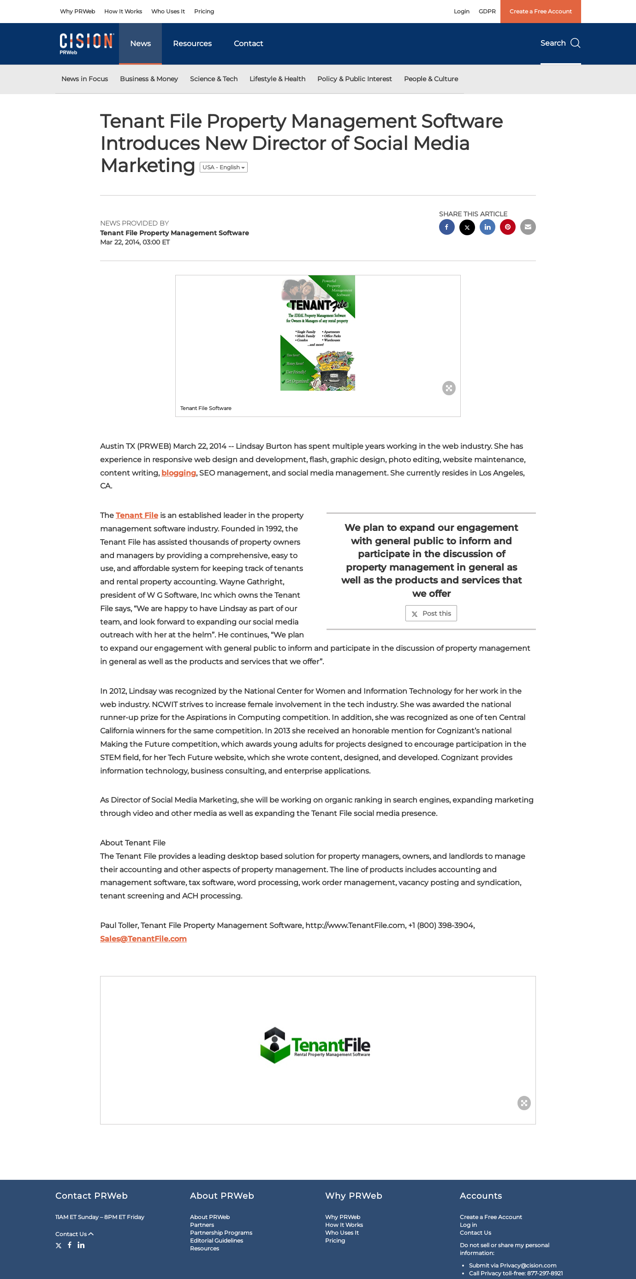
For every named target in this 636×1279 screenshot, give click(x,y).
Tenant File (137, 515)
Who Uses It (168, 11)
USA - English (223, 167)
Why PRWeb (77, 11)
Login (462, 11)
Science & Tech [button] (214, 79)
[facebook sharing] (447, 228)
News (140, 43)
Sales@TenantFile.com (143, 938)
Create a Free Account (541, 11)
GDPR (487, 11)
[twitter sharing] (467, 229)
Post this (431, 613)
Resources (192, 43)
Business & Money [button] (149, 79)
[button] (318, 333)
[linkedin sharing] (487, 228)
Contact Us (74, 1234)
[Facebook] (69, 1244)
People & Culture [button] (431, 79)
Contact (248, 43)
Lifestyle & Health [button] (277, 79)
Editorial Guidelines (216, 1240)
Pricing (204, 11)
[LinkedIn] (81, 1244)
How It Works (123, 11)
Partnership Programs (221, 1232)
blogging (178, 473)
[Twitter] (59, 1244)
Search (561, 43)
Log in (468, 1224)
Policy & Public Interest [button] (354, 79)
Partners (202, 1224)
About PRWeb (210, 1217)
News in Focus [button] (84, 79)
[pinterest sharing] (508, 228)
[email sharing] (528, 228)
